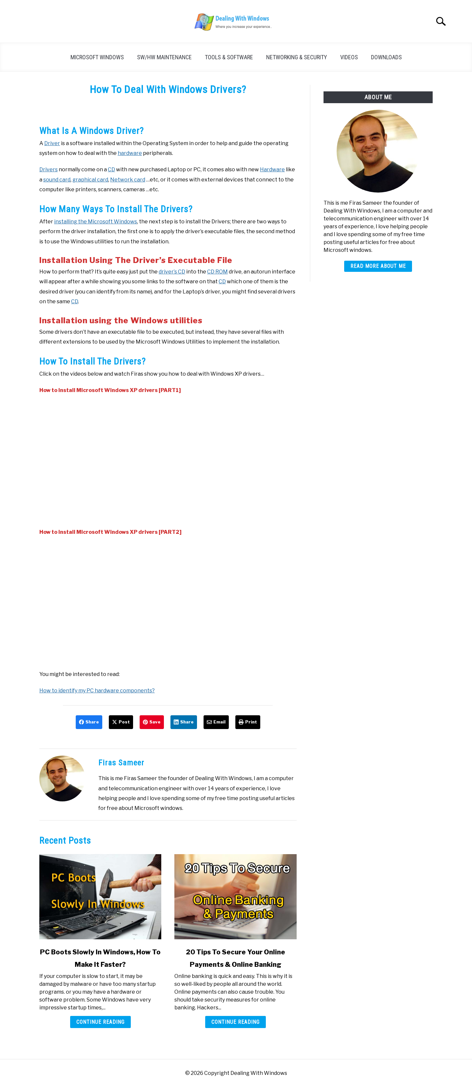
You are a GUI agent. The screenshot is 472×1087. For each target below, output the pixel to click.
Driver (52, 143)
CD (111, 169)
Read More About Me (378, 266)
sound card (56, 180)
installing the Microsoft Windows (95, 221)
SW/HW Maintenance (164, 57)
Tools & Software (229, 57)
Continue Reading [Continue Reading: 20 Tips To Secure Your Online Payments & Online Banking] (235, 1022)
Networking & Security (296, 57)
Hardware (272, 169)
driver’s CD (172, 272)
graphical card (90, 180)
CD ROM (217, 272)
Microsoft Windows (97, 57)
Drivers (48, 169)
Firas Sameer (121, 762)
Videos (349, 57)
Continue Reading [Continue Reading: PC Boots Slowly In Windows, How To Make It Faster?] (100, 1022)
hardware (130, 153)
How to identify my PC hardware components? (97, 690)
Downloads (386, 57)
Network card (127, 180)
